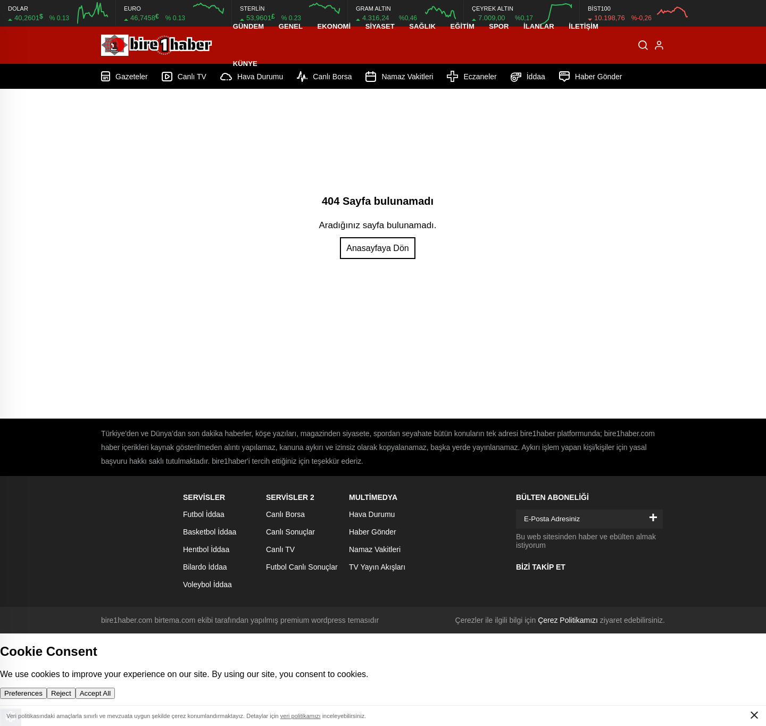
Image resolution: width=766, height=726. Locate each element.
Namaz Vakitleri (375, 549)
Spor (499, 26)
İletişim (583, 26)
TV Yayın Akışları (377, 567)
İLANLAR (538, 26)
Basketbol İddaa (209, 532)
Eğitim (462, 26)
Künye (245, 64)
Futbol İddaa (203, 514)
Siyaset (380, 26)
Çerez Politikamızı (568, 620)
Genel (291, 26)
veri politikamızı (300, 716)
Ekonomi (334, 26)
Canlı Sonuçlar (290, 532)
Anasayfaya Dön (377, 248)
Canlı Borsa (285, 514)
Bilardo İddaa (205, 567)
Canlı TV (280, 549)
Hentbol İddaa (206, 549)
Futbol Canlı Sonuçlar (302, 567)
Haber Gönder (372, 532)
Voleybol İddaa (207, 584)
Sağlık (422, 26)
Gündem (248, 26)
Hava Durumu (372, 514)
